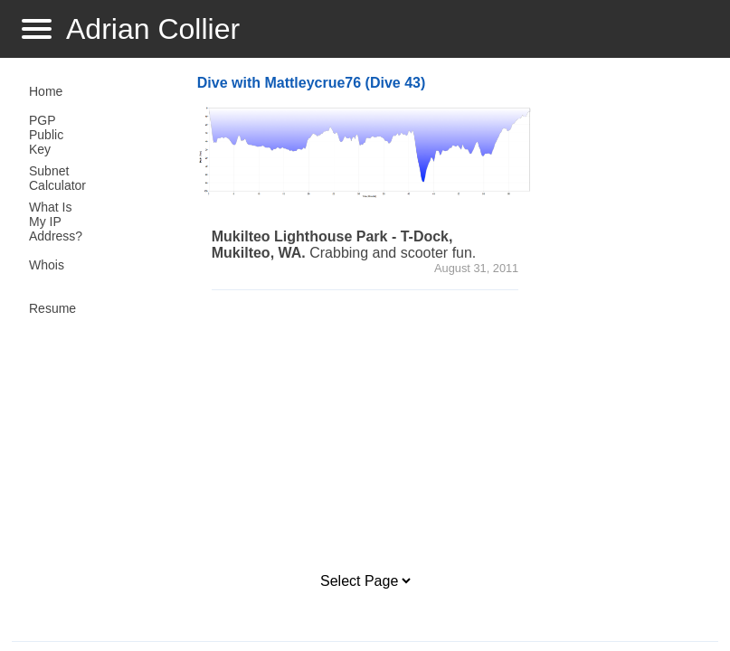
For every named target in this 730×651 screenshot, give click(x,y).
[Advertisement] (429, 431)
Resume (52, 308)
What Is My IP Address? (55, 221)
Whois (46, 265)
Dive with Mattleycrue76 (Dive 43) (311, 82)
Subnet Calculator (57, 178)
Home (45, 91)
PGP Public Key (46, 134)
